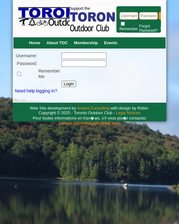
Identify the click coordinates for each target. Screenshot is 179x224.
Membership (86, 42)
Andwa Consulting (93, 108)
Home (34, 42)
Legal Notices (128, 112)
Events (110, 42)
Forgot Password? (148, 28)
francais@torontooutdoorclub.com (89, 123)
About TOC (57, 42)
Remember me (129, 31)
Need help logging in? (36, 90)
